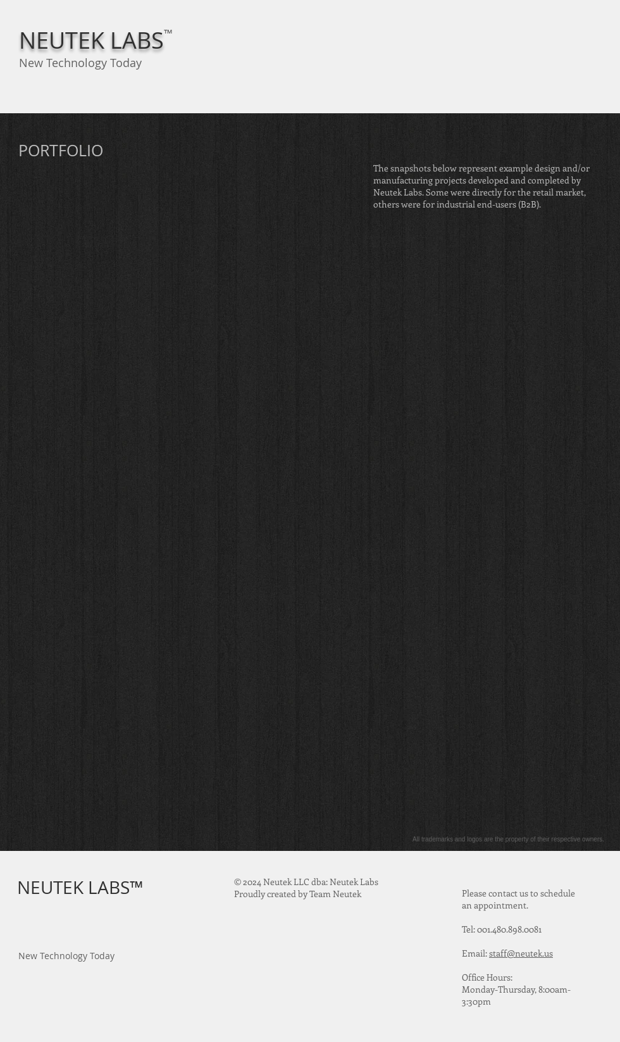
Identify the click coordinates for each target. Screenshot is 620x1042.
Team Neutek (335, 894)
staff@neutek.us (521, 953)
